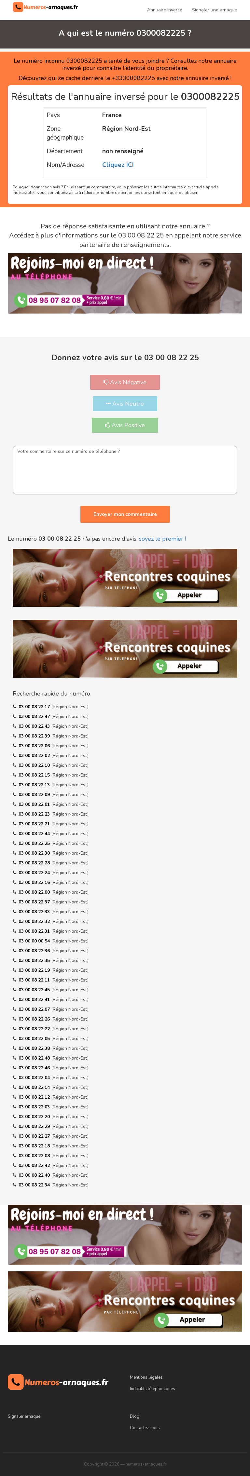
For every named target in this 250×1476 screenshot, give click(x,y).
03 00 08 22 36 (35, 951)
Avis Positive (125, 425)
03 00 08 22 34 (35, 1185)
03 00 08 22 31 (35, 931)
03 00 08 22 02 (35, 755)
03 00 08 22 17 (35, 707)
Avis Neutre (125, 404)
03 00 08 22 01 (35, 804)
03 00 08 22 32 (35, 921)
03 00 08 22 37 (35, 902)
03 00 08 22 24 (35, 873)
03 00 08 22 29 (35, 1126)
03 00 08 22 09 (35, 795)
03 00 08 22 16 (35, 882)
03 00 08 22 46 (35, 1068)
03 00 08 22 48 (35, 1058)
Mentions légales (146, 1377)
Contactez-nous (145, 1428)
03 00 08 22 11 (35, 980)
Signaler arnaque (24, 1416)
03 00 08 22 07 (35, 1009)
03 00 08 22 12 (35, 1097)
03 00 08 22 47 (35, 716)
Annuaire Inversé (164, 10)
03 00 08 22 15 (35, 775)
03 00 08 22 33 (35, 912)
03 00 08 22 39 (35, 736)
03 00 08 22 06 (35, 746)
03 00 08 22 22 (35, 1029)
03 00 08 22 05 (35, 1039)
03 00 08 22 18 (35, 1146)
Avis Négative (125, 382)
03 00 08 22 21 (35, 824)
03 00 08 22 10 (35, 765)
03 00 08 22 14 (35, 1087)
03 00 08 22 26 (35, 1019)
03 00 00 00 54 (35, 941)
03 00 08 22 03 (35, 1107)
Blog (134, 1416)
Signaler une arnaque (214, 10)
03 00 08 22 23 (35, 814)
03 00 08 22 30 (35, 853)
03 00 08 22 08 (35, 1156)
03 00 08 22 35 (35, 960)
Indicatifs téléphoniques (152, 1389)
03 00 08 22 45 (35, 990)
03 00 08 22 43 (35, 726)
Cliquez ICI (118, 165)
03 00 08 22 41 (35, 999)
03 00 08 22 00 (35, 892)
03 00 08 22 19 (35, 970)
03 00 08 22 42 (35, 1165)
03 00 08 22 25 (35, 843)
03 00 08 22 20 (35, 1117)
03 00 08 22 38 (35, 1048)
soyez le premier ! (162, 539)
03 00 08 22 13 (35, 785)
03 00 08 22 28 (35, 863)
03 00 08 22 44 (35, 834)
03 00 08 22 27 (35, 1136)
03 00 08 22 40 (35, 1175)
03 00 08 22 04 (35, 1078)
